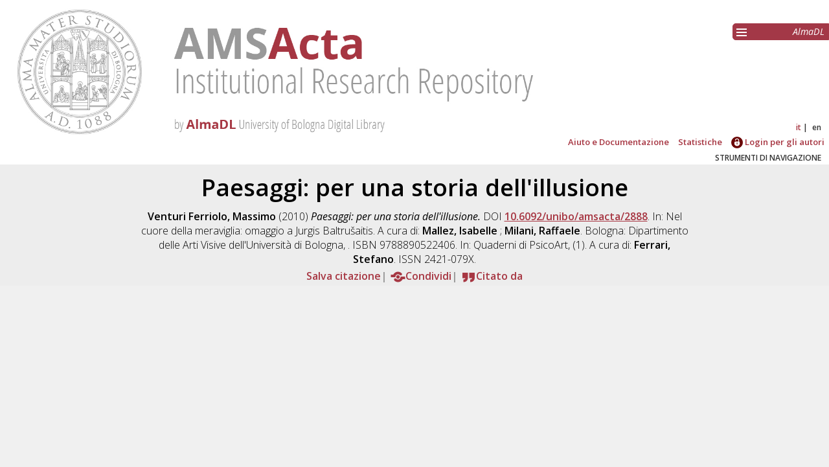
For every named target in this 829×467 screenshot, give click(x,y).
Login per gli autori (777, 142)
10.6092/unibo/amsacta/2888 (576, 216)
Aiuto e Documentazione (618, 142)
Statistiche (700, 142)
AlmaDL (808, 31)
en (816, 127)
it (798, 127)
